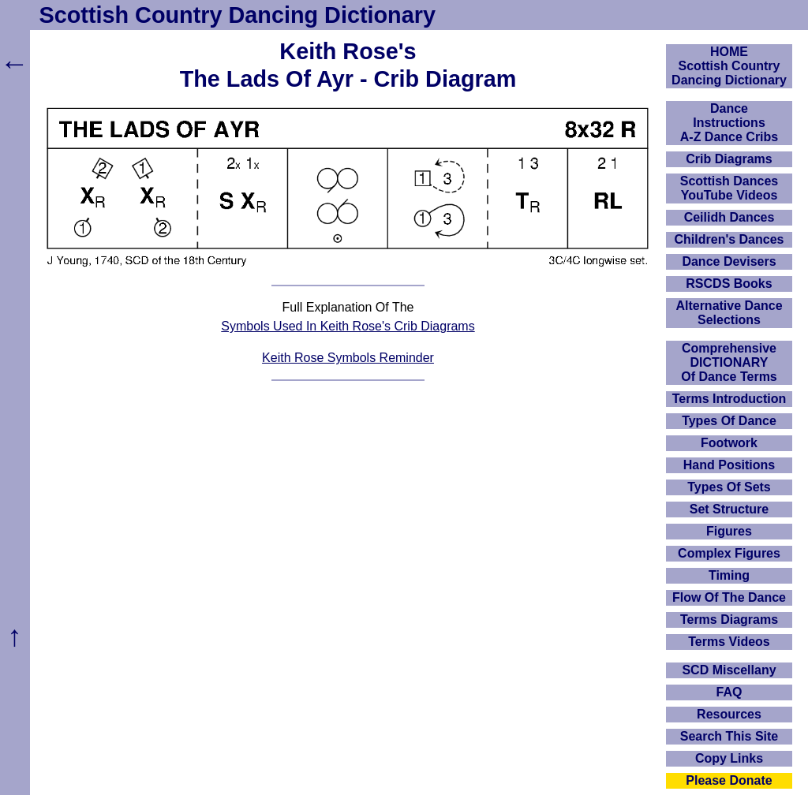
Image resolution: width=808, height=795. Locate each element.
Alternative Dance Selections (728, 313)
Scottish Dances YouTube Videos (729, 188)
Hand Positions (729, 465)
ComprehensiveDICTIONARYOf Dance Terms (729, 362)
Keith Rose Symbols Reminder (348, 357)
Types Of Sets (729, 487)
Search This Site (729, 736)
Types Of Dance (729, 420)
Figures (729, 531)
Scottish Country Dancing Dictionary (237, 15)
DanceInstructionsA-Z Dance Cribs (729, 123)
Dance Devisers (729, 261)
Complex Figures (729, 553)
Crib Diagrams (729, 159)
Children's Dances (729, 239)
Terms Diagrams (729, 619)
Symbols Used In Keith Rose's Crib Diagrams (347, 326)
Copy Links (729, 758)
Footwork (729, 443)
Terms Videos (728, 641)
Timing (729, 575)
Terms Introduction (729, 398)
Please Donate (729, 780)
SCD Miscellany (729, 670)
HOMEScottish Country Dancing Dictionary (729, 66)
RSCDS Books (729, 283)
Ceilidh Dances (729, 217)
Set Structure (729, 509)
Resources (729, 714)
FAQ (729, 692)
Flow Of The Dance (729, 597)
